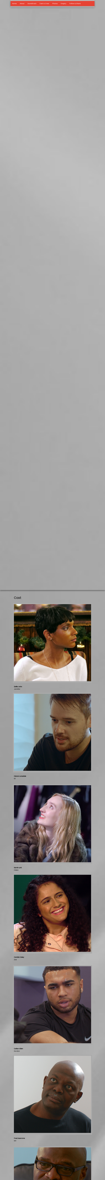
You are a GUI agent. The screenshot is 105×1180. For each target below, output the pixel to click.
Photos (55, 3)
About (22, 3)
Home (14, 3)
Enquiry (63, 3)
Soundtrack (32, 3)
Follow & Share (75, 3)
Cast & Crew (44, 3)
